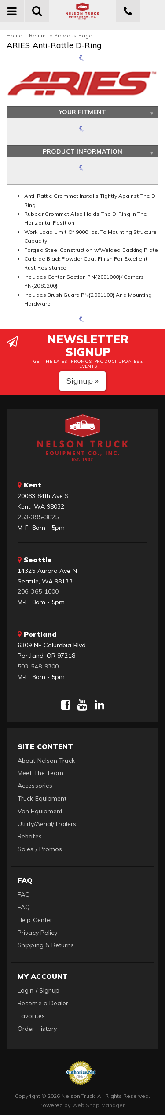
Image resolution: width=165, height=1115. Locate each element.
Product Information (82, 151)
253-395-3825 (38, 517)
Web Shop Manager (98, 1105)
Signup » (82, 381)
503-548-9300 (38, 666)
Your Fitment (82, 112)
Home (14, 35)
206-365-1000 (38, 591)
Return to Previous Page (60, 35)
